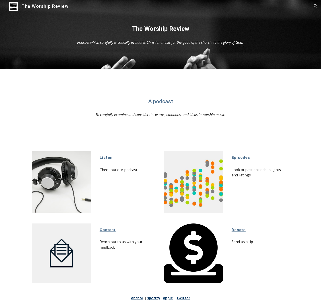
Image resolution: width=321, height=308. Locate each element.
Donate (239, 229)
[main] (160, 29)
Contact (108, 229)
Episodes (241, 157)
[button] (315, 6)
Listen (106, 157)
